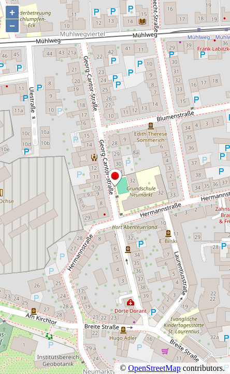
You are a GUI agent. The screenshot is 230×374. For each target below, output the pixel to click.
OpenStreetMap (154, 368)
